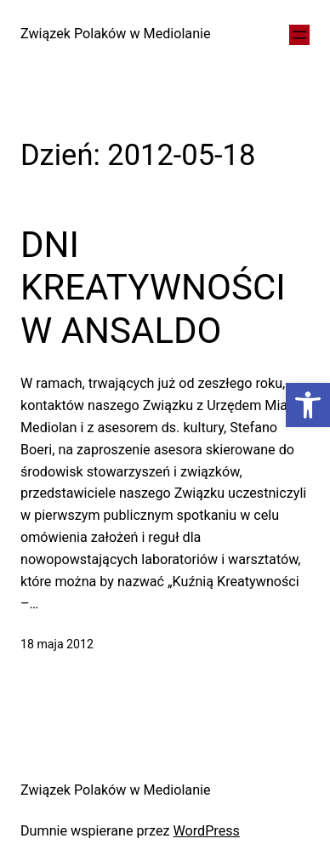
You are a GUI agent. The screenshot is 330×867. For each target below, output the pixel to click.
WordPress (206, 831)
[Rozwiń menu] (299, 35)
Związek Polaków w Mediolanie (115, 34)
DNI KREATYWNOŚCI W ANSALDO (153, 287)
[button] (308, 405)
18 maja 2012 (57, 644)
